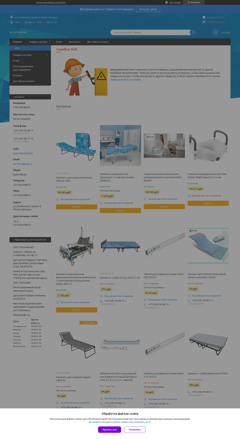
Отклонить (135, 429)
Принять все (110, 429)
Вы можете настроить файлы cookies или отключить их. (119, 422)
